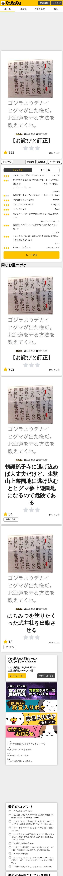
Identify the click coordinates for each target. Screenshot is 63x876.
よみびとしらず (52, 247)
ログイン (56, 3)
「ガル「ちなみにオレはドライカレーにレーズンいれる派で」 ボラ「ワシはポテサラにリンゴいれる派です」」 (31, 860)
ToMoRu (55, 191)
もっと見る (31, 255)
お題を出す (39, 9)
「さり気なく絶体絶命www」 (22, 843)
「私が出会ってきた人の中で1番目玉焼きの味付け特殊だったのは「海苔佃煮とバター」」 (31, 816)
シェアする (7, 162)
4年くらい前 (54, 153)
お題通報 (41, 162)
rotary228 (55, 204)
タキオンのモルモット (49, 221)
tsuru (57, 195)
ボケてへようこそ (46, 676)
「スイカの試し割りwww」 (21, 811)
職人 (56, 9)
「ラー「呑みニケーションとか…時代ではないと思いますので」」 (31, 828)
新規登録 (44, 3)
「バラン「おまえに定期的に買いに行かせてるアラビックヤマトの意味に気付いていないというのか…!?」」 (31, 822)
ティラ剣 (55, 175)
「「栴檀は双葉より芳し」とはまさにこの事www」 (31, 866)
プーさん (10, 647)
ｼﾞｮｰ (57, 244)
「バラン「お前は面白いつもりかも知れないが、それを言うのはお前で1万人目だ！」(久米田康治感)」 (31, 848)
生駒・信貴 (11, 519)
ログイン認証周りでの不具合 (31, 760)
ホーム (7, 9)
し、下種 (55, 232)
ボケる (23, 9)
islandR (56, 200)
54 (8, 514)
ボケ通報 (30, 162)
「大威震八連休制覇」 (19, 853)
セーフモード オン (17, 676)
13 (8, 642)
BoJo (57, 209)
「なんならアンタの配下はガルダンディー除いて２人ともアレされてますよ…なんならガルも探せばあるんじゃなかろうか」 (31, 837)
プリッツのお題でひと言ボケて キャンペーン (31, 742)
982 (9, 152)
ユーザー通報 (55, 162)
